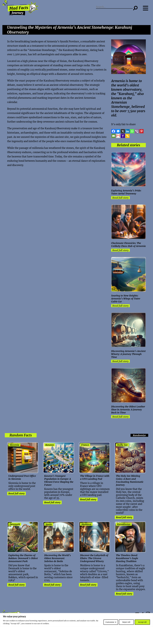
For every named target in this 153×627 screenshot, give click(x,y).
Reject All (126, 622)
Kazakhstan (124, 524)
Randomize (139, 435)
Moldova (86, 524)
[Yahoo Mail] (123, 136)
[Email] (113, 136)
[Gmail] (118, 136)
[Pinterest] (141, 131)
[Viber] (137, 131)
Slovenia (14, 444)
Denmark (15, 524)
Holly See (122, 444)
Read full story (120, 197)
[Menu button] (147, 8)
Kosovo (49, 444)
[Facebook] (113, 131)
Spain (48, 524)
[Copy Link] (127, 136)
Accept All (142, 622)
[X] (123, 131)
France (85, 444)
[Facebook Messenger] (118, 131)
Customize (109, 622)
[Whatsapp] (132, 131)
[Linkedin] (127, 131)
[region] (76, 620)
